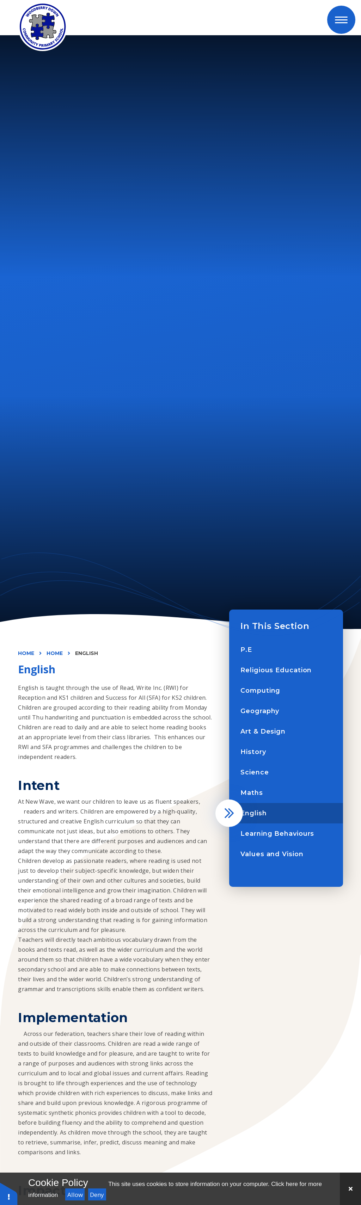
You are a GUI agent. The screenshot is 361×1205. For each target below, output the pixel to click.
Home (26, 653)
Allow (75, 1195)
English (86, 653)
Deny (97, 1195)
